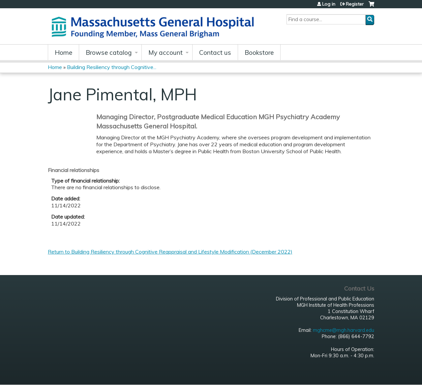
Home (63, 52)
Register (355, 4)
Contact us (215, 52)
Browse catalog (109, 52)
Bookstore (259, 52)
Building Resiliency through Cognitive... (111, 67)
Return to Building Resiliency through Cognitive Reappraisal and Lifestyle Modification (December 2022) (170, 251)
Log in (328, 4)
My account (165, 52)
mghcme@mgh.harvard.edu (343, 330)
